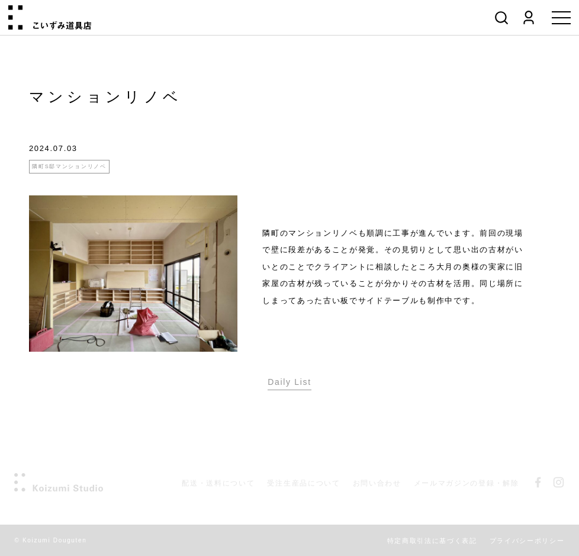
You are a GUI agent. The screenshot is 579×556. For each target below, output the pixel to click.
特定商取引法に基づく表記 (432, 540)
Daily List (289, 382)
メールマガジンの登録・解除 (466, 483)
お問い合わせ (377, 483)
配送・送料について (218, 483)
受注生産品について (303, 483)
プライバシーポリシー (527, 540)
